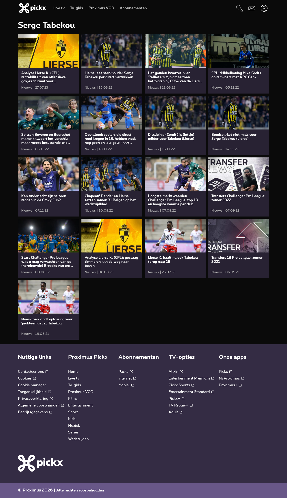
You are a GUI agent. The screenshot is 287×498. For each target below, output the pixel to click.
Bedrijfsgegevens (35, 412)
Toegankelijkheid (34, 392)
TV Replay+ (181, 405)
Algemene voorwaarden (41, 405)
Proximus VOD (80, 392)
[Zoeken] (239, 8)
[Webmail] (252, 8)
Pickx (225, 371)
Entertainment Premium (191, 378)
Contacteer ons (33, 371)
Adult (175, 412)
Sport (73, 412)
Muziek (74, 425)
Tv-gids (74, 385)
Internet (127, 378)
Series (73, 432)
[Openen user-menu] (264, 8)
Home (73, 371)
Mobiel (126, 385)
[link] (48, 64)
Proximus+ (230, 385)
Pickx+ (176, 398)
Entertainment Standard (191, 392)
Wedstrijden (78, 439)
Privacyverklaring (35, 398)
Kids (72, 419)
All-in (176, 371)
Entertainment (80, 405)
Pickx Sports (181, 385)
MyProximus (231, 378)
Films (73, 398)
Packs (125, 371)
